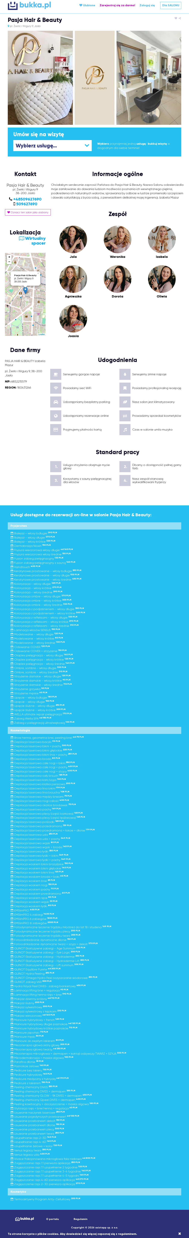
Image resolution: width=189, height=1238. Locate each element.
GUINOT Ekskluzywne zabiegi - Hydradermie (47, 956)
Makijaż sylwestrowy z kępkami (38, 1011)
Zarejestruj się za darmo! (117, 5)
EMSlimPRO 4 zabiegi (32, 914)
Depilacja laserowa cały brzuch (39, 775)
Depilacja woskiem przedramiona (40, 893)
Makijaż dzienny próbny (35, 999)
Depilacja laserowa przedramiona (41, 826)
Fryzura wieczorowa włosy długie (42, 550)
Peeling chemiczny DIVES (34, 1087)
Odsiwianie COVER (30, 647)
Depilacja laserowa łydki (34, 851)
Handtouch (25, 567)
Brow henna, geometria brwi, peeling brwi (47, 737)
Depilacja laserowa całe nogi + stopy (44, 771)
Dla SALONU (170, 5)
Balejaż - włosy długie (33, 537)
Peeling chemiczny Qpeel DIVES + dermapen (48, 1100)
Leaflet (42, 334)
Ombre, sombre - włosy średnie (39, 672)
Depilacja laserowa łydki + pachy (41, 860)
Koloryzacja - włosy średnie (36, 592)
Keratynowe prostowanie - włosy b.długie (46, 571)
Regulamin (80, 1219)
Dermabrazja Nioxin (31, 546)
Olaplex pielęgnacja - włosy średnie (43, 664)
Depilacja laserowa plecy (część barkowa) (47, 813)
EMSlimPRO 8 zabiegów (34, 923)
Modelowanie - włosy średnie (38, 643)
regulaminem (127, 1234)
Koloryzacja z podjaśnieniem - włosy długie (47, 609)
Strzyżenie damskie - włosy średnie (41, 685)
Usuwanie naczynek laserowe (38, 1112)
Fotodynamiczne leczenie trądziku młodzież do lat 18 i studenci (61, 927)
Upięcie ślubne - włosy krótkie (38, 710)
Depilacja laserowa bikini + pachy (41, 746)
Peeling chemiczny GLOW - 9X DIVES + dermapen (51, 1095)
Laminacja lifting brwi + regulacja (39, 990)
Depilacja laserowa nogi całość (40, 801)
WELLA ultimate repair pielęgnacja (41, 714)
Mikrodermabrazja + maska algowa (42, 1058)
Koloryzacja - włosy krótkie (36, 588)
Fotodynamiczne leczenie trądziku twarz (45, 935)
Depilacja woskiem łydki (33, 906)
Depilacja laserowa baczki (35, 742)
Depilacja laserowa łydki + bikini (39, 855)
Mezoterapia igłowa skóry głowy (40, 1045)
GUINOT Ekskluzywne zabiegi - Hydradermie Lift (50, 961)
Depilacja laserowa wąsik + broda (41, 847)
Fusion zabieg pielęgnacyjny (37, 558)
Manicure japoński (29, 1032)
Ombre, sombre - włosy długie (38, 668)
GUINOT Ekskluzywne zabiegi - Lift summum (47, 965)
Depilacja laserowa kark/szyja (38, 780)
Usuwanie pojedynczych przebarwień (45, 1116)
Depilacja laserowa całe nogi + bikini (43, 763)
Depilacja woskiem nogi (34, 885)
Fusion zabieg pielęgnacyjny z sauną (43, 563)
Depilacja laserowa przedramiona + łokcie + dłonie (53, 830)
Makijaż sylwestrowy (31, 1007)
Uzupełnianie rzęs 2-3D (33, 1138)
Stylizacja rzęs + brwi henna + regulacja (44, 1108)
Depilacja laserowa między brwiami (41, 796)
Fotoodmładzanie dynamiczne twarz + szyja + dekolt (54, 944)
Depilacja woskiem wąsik (34, 902)
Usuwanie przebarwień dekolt (38, 1121)
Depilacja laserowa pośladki (37, 822)
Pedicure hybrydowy (31, 1074)
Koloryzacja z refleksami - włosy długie (44, 617)
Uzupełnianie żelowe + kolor (36, 1146)
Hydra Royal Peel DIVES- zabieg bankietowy (48, 986)
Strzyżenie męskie (29, 693)
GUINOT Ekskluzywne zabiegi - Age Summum (48, 948)
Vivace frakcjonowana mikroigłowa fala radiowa (53, 1159)
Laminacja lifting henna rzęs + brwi (41, 994)
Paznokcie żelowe (30, 1066)
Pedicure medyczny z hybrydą (40, 1079)
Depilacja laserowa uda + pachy (40, 839)
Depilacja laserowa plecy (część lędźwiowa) (48, 817)
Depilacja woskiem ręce (33, 898)
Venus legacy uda (30, 1154)
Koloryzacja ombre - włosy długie (41, 596)
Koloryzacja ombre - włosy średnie (41, 605)
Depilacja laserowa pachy (36, 809)
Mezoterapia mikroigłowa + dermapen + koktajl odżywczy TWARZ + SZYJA (68, 1053)
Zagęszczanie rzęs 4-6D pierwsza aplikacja (49, 1180)
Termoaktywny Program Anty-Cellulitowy (45, 1199)
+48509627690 (27, 199)
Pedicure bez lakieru (31, 1070)
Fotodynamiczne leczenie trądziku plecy (45, 931)
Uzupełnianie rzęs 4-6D (33, 1142)
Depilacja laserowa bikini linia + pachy (44, 754)
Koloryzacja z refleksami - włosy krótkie (44, 622)
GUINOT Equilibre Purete (36, 969)
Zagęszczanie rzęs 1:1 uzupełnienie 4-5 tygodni (50, 1175)
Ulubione (87, 5)
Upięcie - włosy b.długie (34, 697)
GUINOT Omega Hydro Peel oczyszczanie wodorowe (54, 978)
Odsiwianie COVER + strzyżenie (39, 651)
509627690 (26, 203)
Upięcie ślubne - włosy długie (37, 706)
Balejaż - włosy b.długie (34, 533)
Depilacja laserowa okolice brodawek (43, 805)
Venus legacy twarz (31, 1150)
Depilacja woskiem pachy (35, 889)
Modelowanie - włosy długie (37, 634)
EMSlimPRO (25, 910)
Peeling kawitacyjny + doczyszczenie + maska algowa (54, 1104)
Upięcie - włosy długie (32, 702)
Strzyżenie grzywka (30, 689)
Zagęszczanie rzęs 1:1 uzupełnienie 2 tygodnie (49, 1167)
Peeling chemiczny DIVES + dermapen (43, 1091)
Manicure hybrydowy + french (37, 1020)
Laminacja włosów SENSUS (35, 630)
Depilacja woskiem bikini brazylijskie (42, 864)
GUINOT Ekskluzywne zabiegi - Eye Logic (45, 952)
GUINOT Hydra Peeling (32, 973)
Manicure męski (27, 1036)
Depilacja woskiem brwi (33, 881)
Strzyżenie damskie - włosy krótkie (41, 680)
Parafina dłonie (27, 1062)
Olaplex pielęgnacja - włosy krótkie (42, 659)
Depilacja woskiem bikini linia (37, 872)
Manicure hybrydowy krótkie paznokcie (44, 1028)
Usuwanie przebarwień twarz (37, 1133)
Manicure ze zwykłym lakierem (37, 1041)
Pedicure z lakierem (30, 1083)
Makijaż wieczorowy (33, 1015)
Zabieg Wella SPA (31, 718)
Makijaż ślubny (27, 1003)
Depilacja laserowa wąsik (35, 843)
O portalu (52, 1219)
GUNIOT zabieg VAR (31, 982)
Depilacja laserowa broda (35, 759)
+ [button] (9, 257)
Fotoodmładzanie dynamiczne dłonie (43, 940)
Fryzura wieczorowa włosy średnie (41, 554)
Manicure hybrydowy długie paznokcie (45, 1024)
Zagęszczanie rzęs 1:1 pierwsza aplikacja (45, 1163)
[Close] (179, 1234)
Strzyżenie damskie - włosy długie (41, 676)
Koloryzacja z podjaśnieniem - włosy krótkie (48, 613)
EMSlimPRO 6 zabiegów (34, 919)
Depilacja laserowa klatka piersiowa (43, 784)
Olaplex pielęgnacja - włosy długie (42, 655)
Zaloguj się (147, 5)
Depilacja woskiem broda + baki (39, 876)
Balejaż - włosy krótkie (33, 541)
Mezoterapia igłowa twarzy (38, 1049)
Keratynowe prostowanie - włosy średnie (46, 579)
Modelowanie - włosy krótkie (37, 638)
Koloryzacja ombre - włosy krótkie (41, 600)
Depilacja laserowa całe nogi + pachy (44, 767)
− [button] (9, 262)
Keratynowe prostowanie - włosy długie (45, 575)
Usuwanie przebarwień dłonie (37, 1125)
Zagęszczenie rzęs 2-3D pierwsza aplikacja (48, 1184)
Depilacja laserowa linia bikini (38, 788)
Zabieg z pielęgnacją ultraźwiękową (42, 723)
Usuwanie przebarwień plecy (37, 1129)
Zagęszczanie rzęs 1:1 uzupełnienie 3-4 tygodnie (51, 1171)
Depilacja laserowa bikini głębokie (41, 750)
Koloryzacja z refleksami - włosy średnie (45, 626)
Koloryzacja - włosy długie (36, 584)
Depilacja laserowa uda (34, 834)
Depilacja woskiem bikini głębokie (41, 868)
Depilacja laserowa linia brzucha (40, 792)
